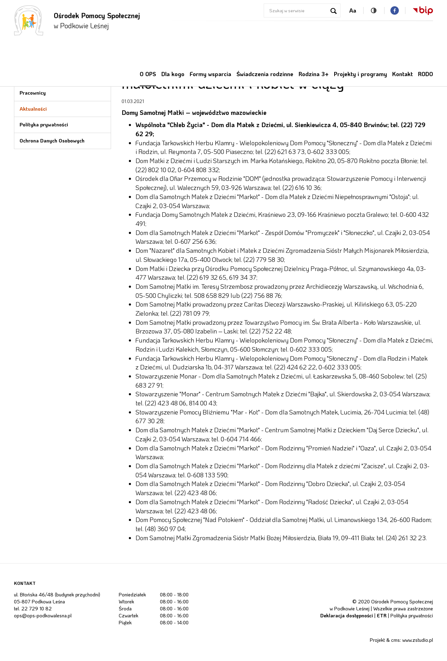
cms (395, 640)
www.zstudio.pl (417, 640)
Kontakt (402, 74)
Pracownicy (33, 92)
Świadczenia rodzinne (264, 74)
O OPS (148, 74)
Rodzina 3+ (314, 74)
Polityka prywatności (44, 124)
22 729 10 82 (36, 608)
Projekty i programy (360, 74)
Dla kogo (172, 74)
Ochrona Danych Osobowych (52, 140)
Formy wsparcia (210, 74)
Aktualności (33, 108)
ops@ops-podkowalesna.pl (43, 615)
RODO (425, 74)
